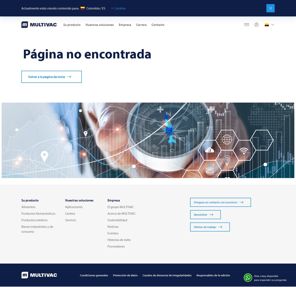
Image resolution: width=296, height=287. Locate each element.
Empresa (125, 25)
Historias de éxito (119, 240)
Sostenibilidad (117, 220)
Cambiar (120, 8)
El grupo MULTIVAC (121, 207)
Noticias (113, 227)
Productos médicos (34, 220)
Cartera (70, 214)
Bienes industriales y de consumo (37, 229)
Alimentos (28, 207)
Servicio (70, 220)
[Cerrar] (270, 8)
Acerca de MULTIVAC (122, 214)
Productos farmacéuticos (38, 214)
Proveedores (116, 247)
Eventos (113, 233)
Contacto (157, 25)
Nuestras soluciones (100, 25)
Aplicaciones (74, 207)
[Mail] (246, 24)
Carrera (141, 25)
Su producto (72, 25)
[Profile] (256, 24)
